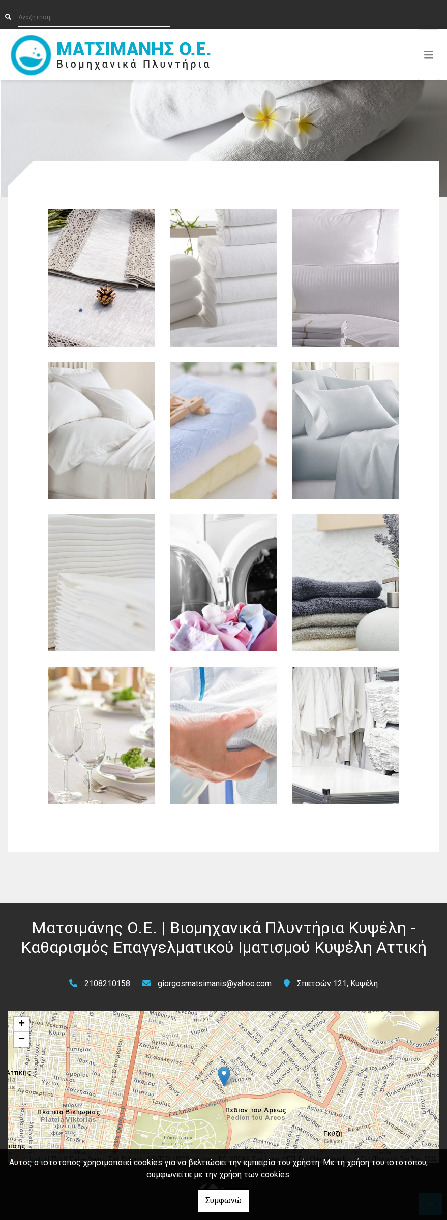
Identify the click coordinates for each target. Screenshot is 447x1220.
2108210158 (107, 983)
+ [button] (21, 1024)
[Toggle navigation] (429, 54)
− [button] (21, 1039)
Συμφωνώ (223, 1200)
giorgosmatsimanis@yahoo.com (215, 983)
